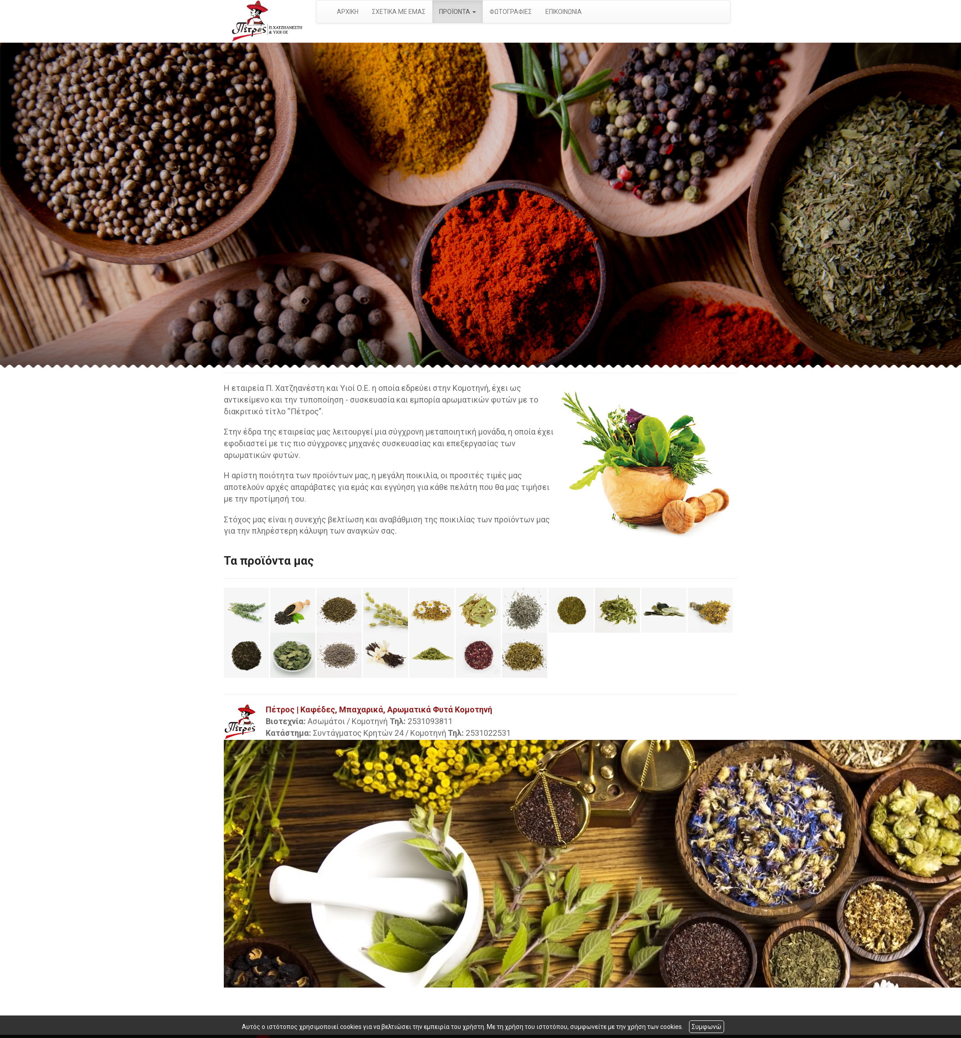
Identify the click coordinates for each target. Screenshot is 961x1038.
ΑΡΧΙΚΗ (347, 11)
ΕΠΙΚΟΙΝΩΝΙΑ (563, 11)
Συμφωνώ (706, 1026)
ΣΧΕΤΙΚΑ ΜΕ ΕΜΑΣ (399, 11)
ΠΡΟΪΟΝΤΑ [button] (457, 11)
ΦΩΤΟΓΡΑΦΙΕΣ (511, 11)
